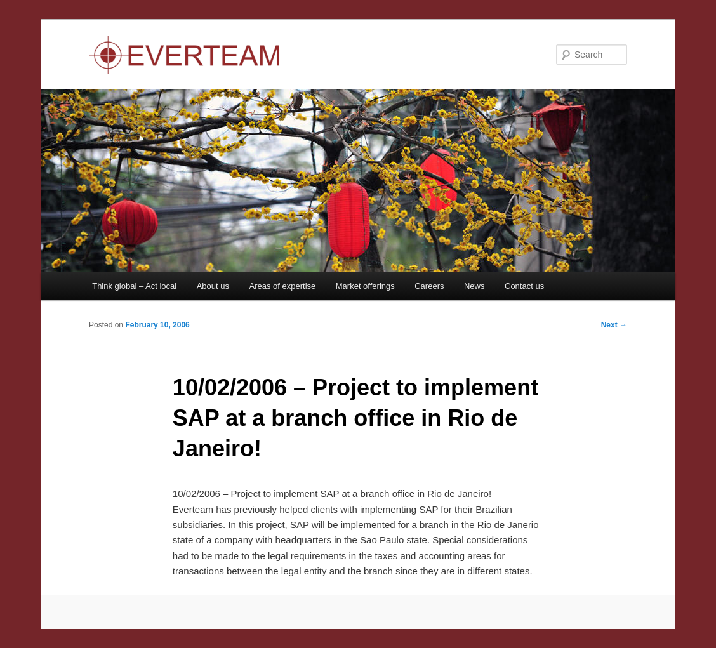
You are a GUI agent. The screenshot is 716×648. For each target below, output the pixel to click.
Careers (429, 286)
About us (213, 286)
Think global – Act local (134, 286)
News (474, 286)
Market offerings (365, 286)
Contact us (524, 286)
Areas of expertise (282, 286)
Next (614, 325)
